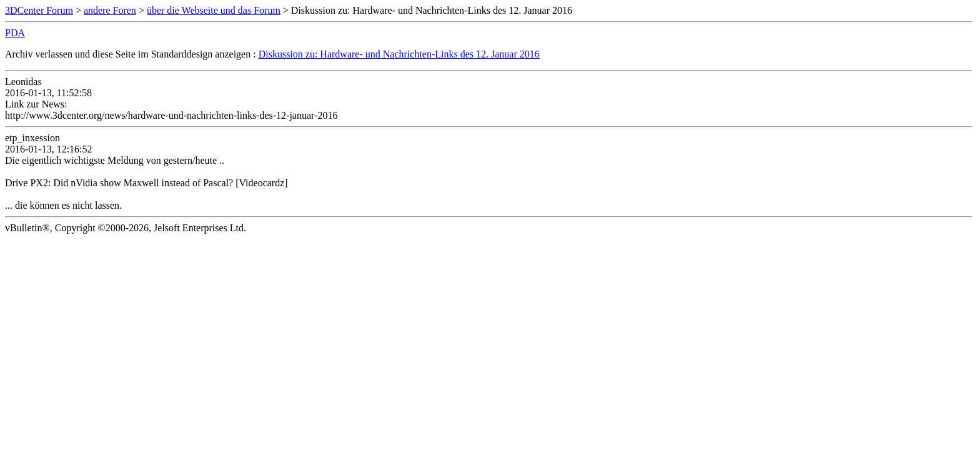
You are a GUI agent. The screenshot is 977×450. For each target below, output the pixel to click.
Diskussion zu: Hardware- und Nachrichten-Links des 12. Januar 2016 (399, 54)
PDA (15, 33)
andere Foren (110, 10)
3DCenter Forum (39, 10)
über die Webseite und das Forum (213, 10)
